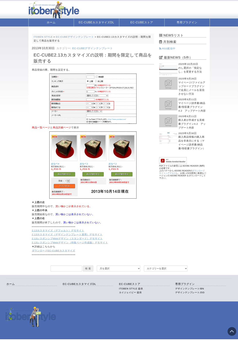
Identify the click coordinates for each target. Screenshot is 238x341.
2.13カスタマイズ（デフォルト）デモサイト (58, 230)
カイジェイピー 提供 (130, 292)
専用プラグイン (187, 22)
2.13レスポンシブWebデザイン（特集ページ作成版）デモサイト (70, 242)
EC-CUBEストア (141, 22)
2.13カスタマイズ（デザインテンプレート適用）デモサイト (67, 234)
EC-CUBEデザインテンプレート (92, 48)
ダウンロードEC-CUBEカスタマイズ (53, 250)
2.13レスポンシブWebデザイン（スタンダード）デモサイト (67, 238)
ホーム (51, 22)
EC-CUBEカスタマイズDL (96, 22)
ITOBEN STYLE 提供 (131, 288)
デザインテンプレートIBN (189, 288)
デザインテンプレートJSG (190, 292)
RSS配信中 (167, 48)
